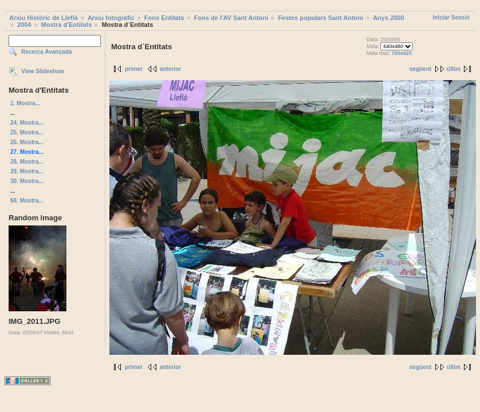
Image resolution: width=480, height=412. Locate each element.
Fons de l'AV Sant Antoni (231, 17)
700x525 (402, 53)
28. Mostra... (27, 162)
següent (420, 69)
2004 (24, 24)
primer (134, 69)
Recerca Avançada (46, 52)
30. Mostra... (27, 181)
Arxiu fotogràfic (111, 17)
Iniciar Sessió (451, 17)
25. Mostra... (27, 132)
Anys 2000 (388, 17)
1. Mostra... (25, 103)
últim (454, 69)
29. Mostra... (27, 171)
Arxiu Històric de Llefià (43, 17)
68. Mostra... (27, 200)
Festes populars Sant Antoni (320, 17)
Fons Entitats (164, 17)
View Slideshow (42, 71)
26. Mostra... (27, 142)
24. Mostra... (27, 123)
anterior (170, 69)
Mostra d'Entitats (66, 24)
